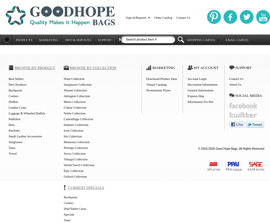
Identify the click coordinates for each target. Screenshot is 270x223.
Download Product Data (161, 78)
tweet (255, 124)
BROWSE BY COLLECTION (93, 68)
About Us (235, 84)
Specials (69, 214)
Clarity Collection (75, 107)
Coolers (13, 96)
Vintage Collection (76, 159)
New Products (17, 84)
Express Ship (196, 96)
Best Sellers (16, 78)
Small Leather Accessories (25, 136)
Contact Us (183, 17)
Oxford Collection (75, 176)
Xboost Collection (75, 90)
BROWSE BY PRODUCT (35, 68)
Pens (12, 124)
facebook (243, 105)
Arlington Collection (77, 96)
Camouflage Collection (78, 119)
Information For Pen (200, 101)
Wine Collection (74, 78)
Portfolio (14, 130)
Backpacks (15, 90)
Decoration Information (202, 84)
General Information (200, 90)
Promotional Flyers (158, 90)
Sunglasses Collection (78, 84)
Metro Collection (74, 101)
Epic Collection (74, 170)
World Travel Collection (79, 165)
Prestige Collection (76, 147)
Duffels (13, 101)
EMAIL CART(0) (237, 40)
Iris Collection (73, 136)
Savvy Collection (75, 153)
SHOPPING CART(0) (201, 40)
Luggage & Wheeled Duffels (27, 113)
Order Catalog (163, 17)
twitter (243, 115)
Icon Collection (73, 130)
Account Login (197, 78)
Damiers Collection (76, 124)
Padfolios (15, 119)
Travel (13, 153)
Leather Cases (17, 107)
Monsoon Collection (77, 142)
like (237, 124)
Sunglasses (15, 142)
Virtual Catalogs (156, 84)
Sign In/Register (136, 17)
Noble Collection (74, 113)
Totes (12, 147)
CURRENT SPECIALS (86, 187)
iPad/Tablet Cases (75, 208)
